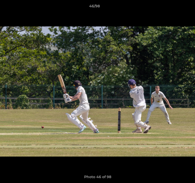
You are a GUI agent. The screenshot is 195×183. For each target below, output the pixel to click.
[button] (177, 7)
